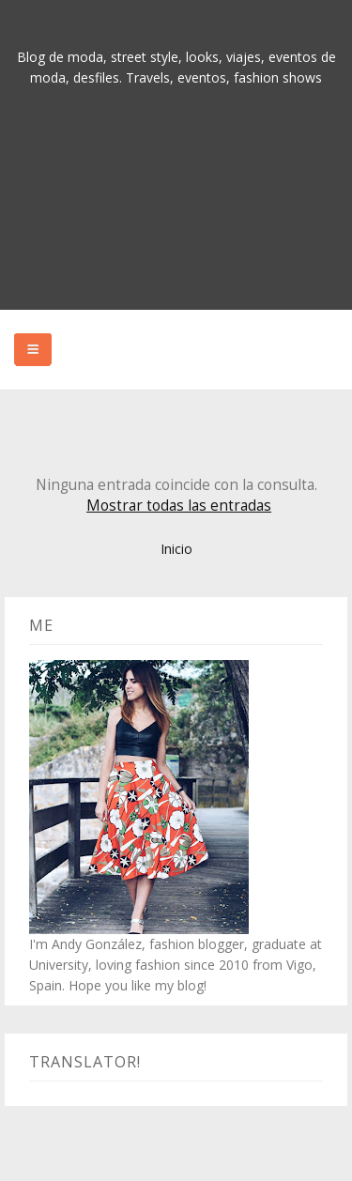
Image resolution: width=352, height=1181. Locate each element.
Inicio (176, 549)
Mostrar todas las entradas (178, 505)
